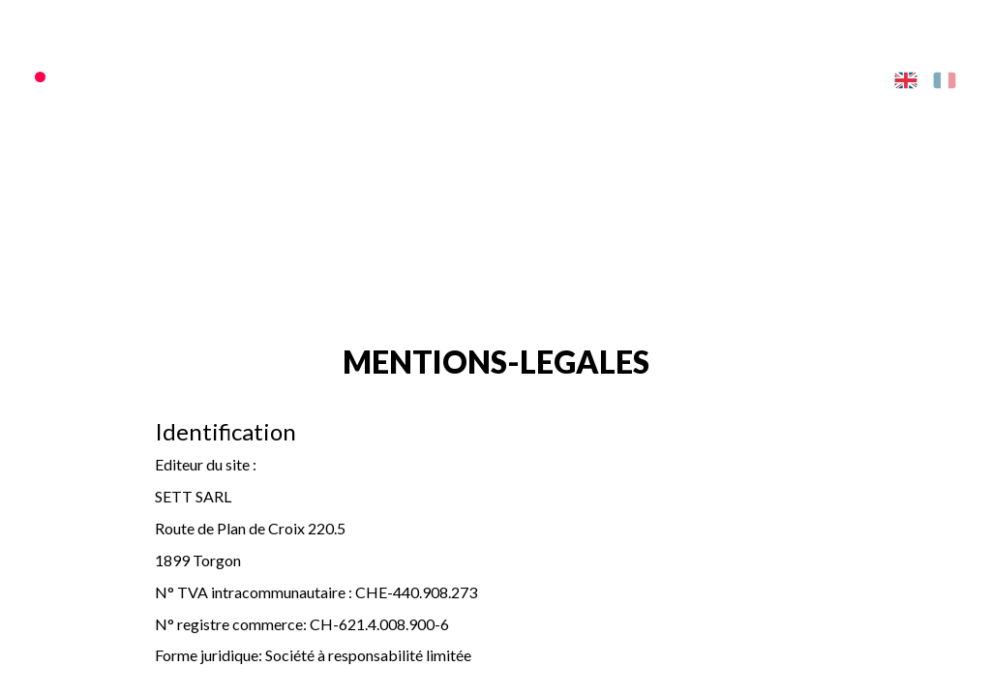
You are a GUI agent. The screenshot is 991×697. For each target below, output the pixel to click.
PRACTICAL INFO (725, 77)
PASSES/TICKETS (264, 77)
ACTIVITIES (611, 77)
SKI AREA (370, 77)
